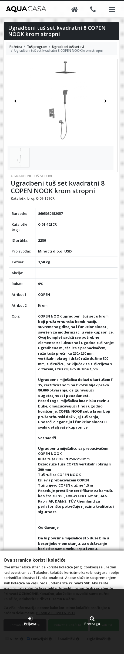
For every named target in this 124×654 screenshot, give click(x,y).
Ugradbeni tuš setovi (31, 175)
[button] (15, 101)
